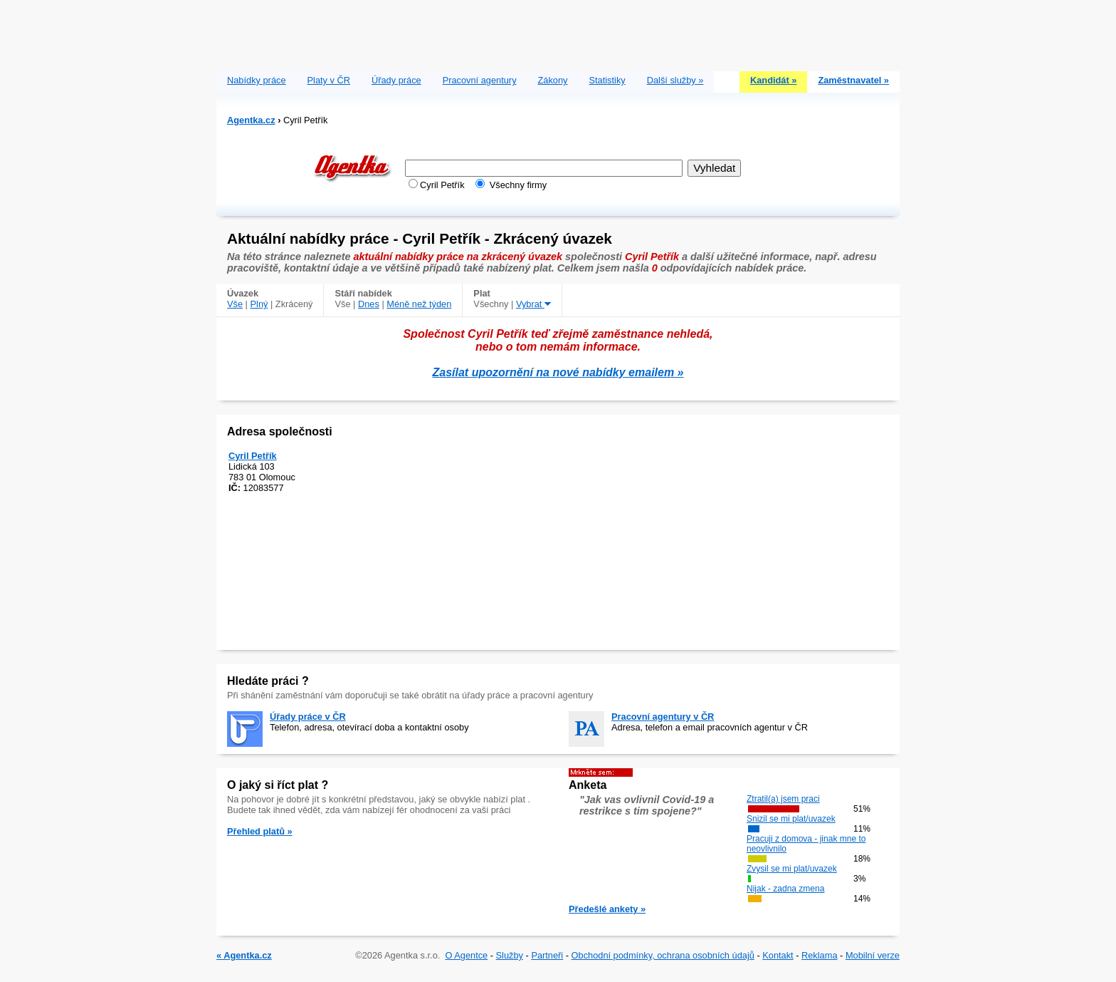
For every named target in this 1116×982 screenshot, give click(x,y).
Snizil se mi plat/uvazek (791, 819)
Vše (235, 304)
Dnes (368, 304)
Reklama (819, 955)
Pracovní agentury (480, 80)
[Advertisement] (558, 32)
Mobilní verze (873, 955)
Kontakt (777, 955)
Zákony (553, 80)
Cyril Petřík (252, 455)
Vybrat (533, 304)
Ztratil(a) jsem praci (783, 799)
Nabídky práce (256, 80)
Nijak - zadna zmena (785, 889)
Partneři (547, 955)
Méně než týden (418, 304)
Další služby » (675, 80)
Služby (509, 955)
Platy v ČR (328, 80)
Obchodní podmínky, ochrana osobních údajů (663, 955)
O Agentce (466, 955)
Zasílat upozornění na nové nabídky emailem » (558, 372)
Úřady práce (396, 80)
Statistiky (607, 80)
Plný (259, 304)
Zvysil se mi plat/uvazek (792, 869)
